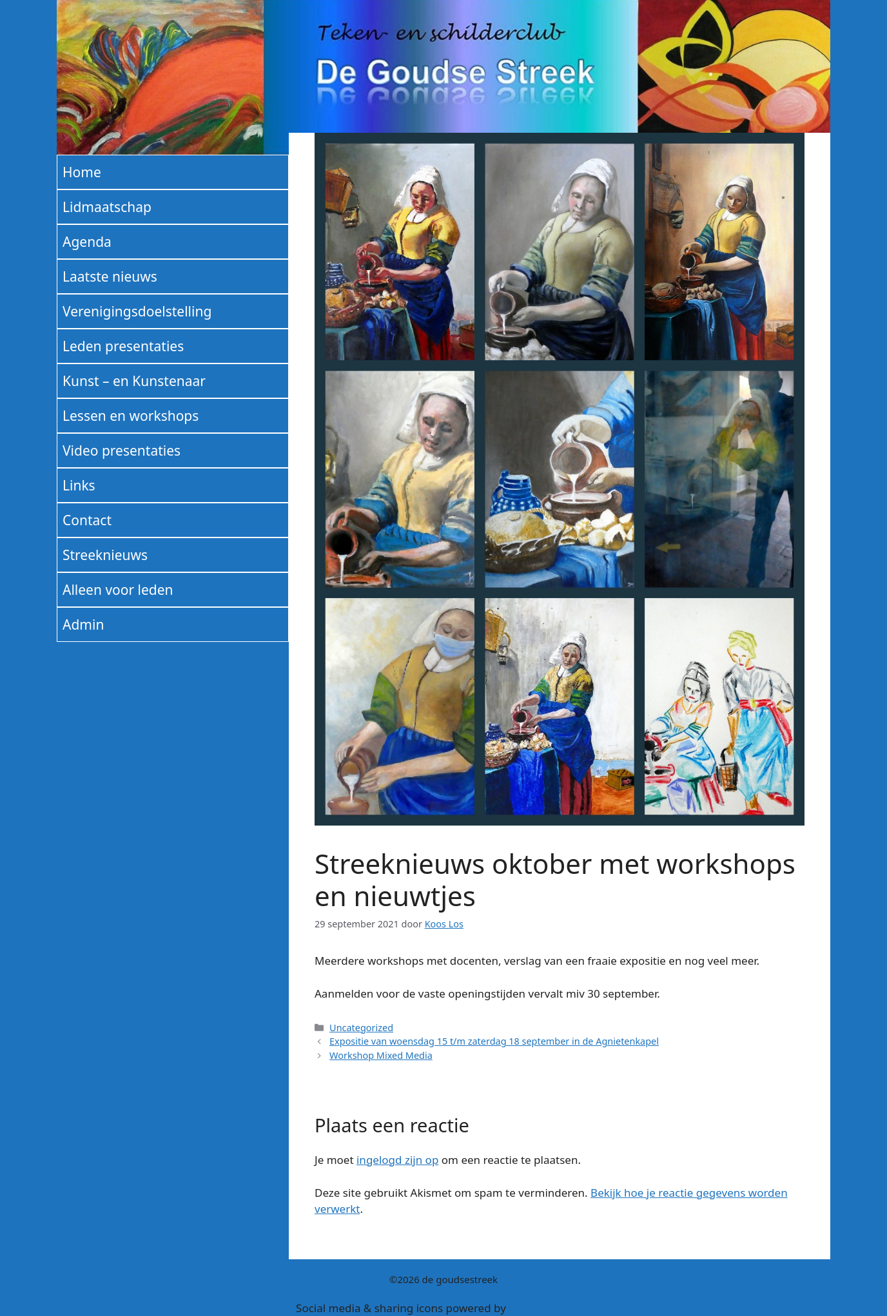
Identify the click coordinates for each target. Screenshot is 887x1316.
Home (82, 172)
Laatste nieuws (110, 276)
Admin (83, 624)
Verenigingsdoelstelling (137, 311)
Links (79, 485)
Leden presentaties (123, 346)
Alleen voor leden (118, 590)
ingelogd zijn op (397, 1159)
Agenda (87, 242)
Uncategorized (361, 1027)
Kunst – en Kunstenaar (134, 381)
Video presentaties (121, 450)
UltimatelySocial (550, 1308)
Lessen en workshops (131, 416)
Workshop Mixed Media (381, 1055)
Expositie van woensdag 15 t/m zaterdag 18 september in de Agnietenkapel (494, 1041)
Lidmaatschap (107, 207)
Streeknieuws (105, 555)
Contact (87, 520)
